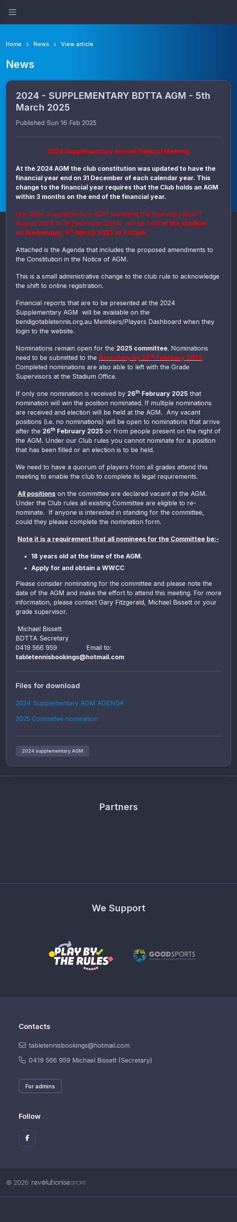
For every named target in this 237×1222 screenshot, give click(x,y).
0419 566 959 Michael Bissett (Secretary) (85, 1060)
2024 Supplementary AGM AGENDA (70, 703)
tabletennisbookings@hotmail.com (74, 1045)
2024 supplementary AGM (52, 751)
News (41, 44)
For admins (40, 1086)
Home (13, 44)
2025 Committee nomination (57, 719)
